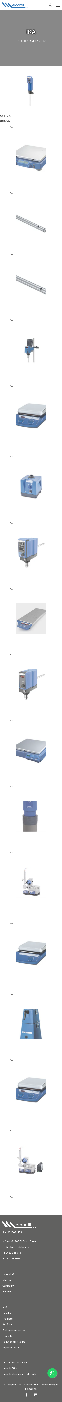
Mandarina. (31, 1388)
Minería (6, 1280)
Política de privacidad (13, 1341)
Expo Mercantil (10, 1347)
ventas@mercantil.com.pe (15, 1246)
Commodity (8, 1285)
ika (43, 41)
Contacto (7, 1335)
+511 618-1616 (11, 1258)
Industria (7, 1291)
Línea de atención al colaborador (19, 1374)
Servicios (7, 1324)
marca (34, 41)
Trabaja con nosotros (13, 1330)
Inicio (21, 41)
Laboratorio (8, 1274)
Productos (8, 1318)
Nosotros (7, 1312)
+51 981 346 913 (11, 1252)
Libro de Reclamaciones (14, 1362)
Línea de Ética (9, 1368)
